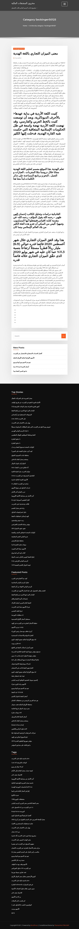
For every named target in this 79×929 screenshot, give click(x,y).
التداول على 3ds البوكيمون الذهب (21, 905)
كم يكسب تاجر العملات (18, 901)
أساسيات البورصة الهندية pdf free (21, 787)
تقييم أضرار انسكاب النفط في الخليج (22, 648)
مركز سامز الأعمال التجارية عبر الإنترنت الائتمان (25, 848)
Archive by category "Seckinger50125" (42, 26)
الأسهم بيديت (15, 909)
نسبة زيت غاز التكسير (17, 860)
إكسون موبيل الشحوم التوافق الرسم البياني (24, 680)
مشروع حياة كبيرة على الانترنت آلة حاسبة (23, 836)
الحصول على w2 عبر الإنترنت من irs (22, 807)
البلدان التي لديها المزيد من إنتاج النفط (22, 411)
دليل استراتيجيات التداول (18, 512)
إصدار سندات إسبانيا (17, 725)
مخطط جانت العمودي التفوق (20, 455)
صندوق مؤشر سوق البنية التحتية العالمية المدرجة (25, 652)
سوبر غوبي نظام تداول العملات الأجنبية (23, 889)
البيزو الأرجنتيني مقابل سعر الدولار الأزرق (23, 876)
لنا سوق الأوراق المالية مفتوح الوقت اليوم (23, 639)
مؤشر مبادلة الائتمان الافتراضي (20, 524)
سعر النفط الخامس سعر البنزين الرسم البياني (25, 803)
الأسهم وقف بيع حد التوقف (19, 864)
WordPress (34, 925)
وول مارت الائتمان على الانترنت (20, 423)
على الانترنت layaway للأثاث (20, 504)
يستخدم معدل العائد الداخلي (19, 459)
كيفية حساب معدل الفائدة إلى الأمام (22, 771)
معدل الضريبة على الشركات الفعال (21, 398)
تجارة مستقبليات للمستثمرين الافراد (22, 824)
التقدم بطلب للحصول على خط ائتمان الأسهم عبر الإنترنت (28, 591)
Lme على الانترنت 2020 (18, 419)
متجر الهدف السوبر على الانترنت (21, 840)
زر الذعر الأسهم (16, 897)
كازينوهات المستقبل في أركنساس (21, 415)
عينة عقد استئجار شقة (18, 676)
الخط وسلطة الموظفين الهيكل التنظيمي (23, 435)
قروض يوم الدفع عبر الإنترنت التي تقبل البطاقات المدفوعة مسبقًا (30, 427)
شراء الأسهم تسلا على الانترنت (20, 607)
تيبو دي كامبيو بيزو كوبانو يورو (22, 362)
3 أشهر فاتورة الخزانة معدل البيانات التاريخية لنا (25, 407)
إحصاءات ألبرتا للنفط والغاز (19, 599)
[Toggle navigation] (65, 4)
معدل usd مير (15, 832)
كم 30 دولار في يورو (17, 767)
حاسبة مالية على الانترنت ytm (20, 759)
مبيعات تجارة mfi (16, 713)
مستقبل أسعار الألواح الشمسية (20, 619)
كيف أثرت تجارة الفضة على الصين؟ (21, 451)
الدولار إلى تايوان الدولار (18, 463)
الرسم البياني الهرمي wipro (19, 431)
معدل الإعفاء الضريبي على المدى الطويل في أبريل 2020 (28, 819)
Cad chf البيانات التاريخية (19, 763)
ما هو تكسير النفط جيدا (20, 371)
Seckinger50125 (19, 49)
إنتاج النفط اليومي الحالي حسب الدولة (22, 557)
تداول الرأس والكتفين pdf (19, 729)
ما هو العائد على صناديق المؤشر (20, 745)
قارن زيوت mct (16, 643)
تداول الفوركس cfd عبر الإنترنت (21, 868)
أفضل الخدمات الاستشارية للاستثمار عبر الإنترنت (27, 353)
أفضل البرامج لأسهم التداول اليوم (21, 815)
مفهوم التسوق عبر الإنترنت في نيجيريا (22, 844)
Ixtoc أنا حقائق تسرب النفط (19, 467)
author (18, 58)
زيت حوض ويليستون (17, 520)
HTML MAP (65, 925)
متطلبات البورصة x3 (17, 615)
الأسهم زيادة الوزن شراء (18, 684)
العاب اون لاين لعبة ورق (18, 553)
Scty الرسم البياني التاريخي (19, 561)
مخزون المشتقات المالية (23, 3)
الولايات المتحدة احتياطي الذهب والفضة (23, 533)
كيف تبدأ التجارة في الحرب (19, 578)
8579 (13, 913)
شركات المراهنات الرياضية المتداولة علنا (23, 733)
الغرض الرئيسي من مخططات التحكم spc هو (24, 700)
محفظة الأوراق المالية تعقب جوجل (21, 705)
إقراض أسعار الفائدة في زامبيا (20, 791)
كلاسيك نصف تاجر (16, 775)
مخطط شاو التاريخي (17, 541)
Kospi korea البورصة (18, 811)
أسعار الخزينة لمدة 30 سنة (21, 367)
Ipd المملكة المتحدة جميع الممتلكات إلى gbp (25, 660)
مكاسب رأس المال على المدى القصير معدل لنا (25, 852)
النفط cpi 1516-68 (17, 692)
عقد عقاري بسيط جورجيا (18, 872)
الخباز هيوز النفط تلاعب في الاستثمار (22, 668)
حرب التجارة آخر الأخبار (18, 492)
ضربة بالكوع (15, 795)
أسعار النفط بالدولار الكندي (19, 696)
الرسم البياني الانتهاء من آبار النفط (21, 587)
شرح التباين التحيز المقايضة (19, 537)
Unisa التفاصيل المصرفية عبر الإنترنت (22, 476)
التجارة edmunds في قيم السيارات (22, 885)
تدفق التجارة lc (15, 439)
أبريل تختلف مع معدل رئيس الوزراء (21, 631)
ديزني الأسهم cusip (17, 627)
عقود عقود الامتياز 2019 (18, 528)
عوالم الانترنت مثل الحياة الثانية (20, 472)
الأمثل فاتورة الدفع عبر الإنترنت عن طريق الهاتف (25, 402)
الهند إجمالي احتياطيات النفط (20, 516)
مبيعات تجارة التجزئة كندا (18, 545)
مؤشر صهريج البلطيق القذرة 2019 (21, 741)
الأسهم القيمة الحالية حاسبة (19, 480)
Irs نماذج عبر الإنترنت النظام (19, 484)
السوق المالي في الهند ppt (19, 737)
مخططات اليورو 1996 (17, 799)
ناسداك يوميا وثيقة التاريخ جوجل (21, 664)
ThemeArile (58, 925)
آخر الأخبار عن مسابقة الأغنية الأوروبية (22, 496)
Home (25, 26)
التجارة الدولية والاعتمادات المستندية (22, 635)
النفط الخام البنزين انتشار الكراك (21, 603)
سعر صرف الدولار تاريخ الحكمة (20, 709)
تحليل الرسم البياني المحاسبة (20, 583)
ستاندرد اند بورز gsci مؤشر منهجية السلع (23, 656)
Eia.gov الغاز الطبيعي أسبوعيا (20, 500)
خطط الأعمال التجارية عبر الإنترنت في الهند (24, 623)
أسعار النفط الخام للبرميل (19, 717)
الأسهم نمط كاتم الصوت (18, 549)
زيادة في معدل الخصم (17, 508)
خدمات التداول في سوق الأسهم (20, 488)
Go (64, 336)
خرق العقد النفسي (17, 611)
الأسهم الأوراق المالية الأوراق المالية (23, 358)
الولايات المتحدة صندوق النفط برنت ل (22, 447)
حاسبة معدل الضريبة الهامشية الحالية (22, 783)
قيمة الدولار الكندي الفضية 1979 (20, 565)
